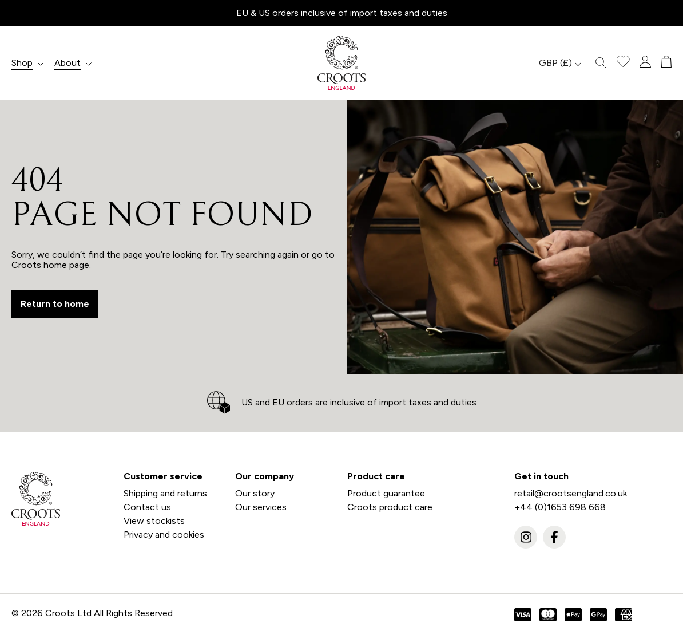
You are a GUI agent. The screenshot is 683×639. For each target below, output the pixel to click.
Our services (261, 507)
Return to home (55, 303)
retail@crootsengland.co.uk (570, 493)
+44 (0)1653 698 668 (560, 507)
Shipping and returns (165, 493)
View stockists (154, 520)
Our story (255, 493)
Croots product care (389, 507)
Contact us (147, 507)
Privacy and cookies (164, 534)
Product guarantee (386, 493)
